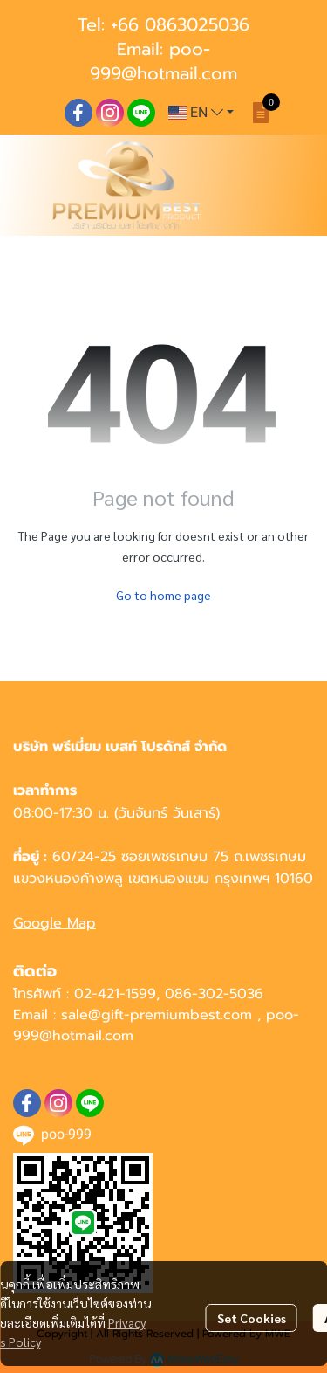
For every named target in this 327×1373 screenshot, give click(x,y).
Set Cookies (251, 1318)
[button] (201, 112)
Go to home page (163, 595)
